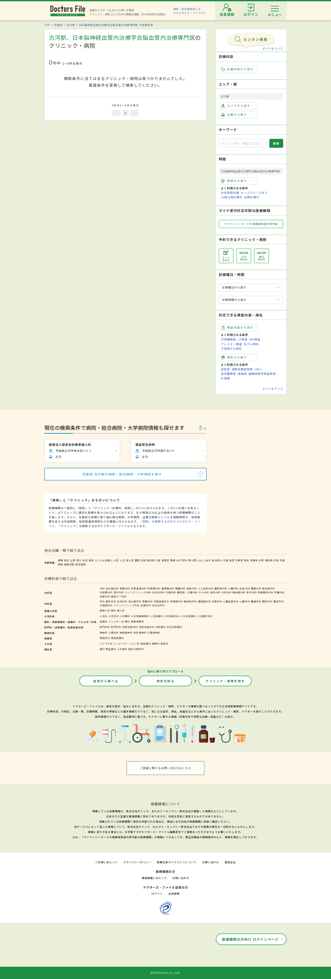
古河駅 (70, 25)
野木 (185, 560)
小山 (199, 560)
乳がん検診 (251, 344)
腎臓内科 (180, 588)
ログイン (157, 893)
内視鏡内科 (106, 592)
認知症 (225, 369)
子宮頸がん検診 (231, 349)
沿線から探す (234, 114)
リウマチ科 (106, 643)
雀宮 (232, 560)
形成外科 (122, 601)
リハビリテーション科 (127, 643)
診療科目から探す (237, 69)
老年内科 (251, 592)
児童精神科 (154, 632)
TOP (47, 25)
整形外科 (111, 601)
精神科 (104, 632)
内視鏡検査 (228, 339)
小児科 (104, 616)
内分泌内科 (158, 592)
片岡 (276, 560)
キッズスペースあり (254, 193)
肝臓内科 (279, 592)
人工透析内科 (206, 588)
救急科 (164, 643)
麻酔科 (156, 643)
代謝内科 (171, 592)
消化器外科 (134, 601)
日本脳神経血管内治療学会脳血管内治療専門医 (108, 25)
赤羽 (85, 560)
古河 (179, 560)
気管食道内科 (138, 588)
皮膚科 (104, 621)
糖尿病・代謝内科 (187, 592)
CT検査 (242, 339)
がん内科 (204, 592)
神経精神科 (126, 632)
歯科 (102, 649)
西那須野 (69, 564)
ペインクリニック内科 (138, 592)
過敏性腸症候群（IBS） (248, 369)
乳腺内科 (105, 596)
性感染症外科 (146, 627)
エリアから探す (235, 106)
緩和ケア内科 (119, 596)
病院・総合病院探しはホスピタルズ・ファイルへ (189, 10)
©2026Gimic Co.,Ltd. (165, 972)
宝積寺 (254, 560)
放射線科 (146, 643)
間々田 (192, 560)
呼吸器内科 (154, 588)
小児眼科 (125, 616)
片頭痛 (225, 378)
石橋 (225, 560)
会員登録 (174, 893)
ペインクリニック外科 (127, 605)
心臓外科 (244, 601)
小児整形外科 (205, 616)
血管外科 (146, 605)
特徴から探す (234, 181)
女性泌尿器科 (174, 627)
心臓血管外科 (231, 601)
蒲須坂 (269, 560)
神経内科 (191, 588)
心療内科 (113, 632)
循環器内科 (167, 588)
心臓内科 (233, 588)
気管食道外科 (161, 601)
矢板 (282, 560)
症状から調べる (105, 681)
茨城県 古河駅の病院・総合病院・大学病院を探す (122, 474)
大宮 (116, 560)
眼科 (127, 621)
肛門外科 (116, 627)
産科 (113, 610)
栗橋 (172, 560)
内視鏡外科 (106, 605)
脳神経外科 (190, 601)
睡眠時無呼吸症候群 (262, 374)
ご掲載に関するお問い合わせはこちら (165, 768)
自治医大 (217, 560)
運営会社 (230, 862)
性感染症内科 (130, 627)
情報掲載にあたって (154, 878)
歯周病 (242, 374)
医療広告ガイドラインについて (176, 862)
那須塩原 (81, 564)
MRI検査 (254, 339)
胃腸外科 (147, 601)
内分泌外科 (158, 605)
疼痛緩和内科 (265, 592)
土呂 (122, 560)
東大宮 (130, 560)
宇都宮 (239, 560)
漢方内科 (119, 592)
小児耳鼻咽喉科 (140, 616)
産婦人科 (105, 610)
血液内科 (244, 588)
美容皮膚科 (117, 638)
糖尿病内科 (220, 588)
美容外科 (105, 638)
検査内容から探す (237, 327)
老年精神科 (139, 632)
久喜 (158, 560)
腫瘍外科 (256, 601)
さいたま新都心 (104, 560)
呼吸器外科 (176, 601)
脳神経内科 (239, 592)
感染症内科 (268, 588)
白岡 (143, 560)
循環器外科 (204, 601)
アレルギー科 (116, 621)
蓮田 (137, 560)
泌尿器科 (160, 627)
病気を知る (166, 681)
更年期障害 (228, 374)
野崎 (60, 564)
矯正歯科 (111, 649)
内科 (102, 588)
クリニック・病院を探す (225, 681)
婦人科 (121, 610)
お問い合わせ (210, 862)
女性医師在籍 (230, 193)
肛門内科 (105, 627)
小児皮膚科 (156, 616)
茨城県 (58, 25)
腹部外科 (278, 601)
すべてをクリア (272, 49)
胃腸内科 (125, 588)
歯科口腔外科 (136, 649)
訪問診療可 (251, 197)
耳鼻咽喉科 (137, 621)
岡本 (246, 560)
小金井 (207, 560)
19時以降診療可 (232, 197)
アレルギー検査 (231, 344)
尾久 (79, 560)
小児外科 (113, 616)
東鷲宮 (165, 560)
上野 (72, 560)
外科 (102, 601)
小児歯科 (122, 649)
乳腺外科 (217, 601)
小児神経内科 (172, 616)
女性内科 (226, 592)
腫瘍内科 (256, 588)
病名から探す (234, 357)
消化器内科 (112, 588)
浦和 (91, 560)
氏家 (261, 560)
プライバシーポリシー (137, 862)
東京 (66, 560)
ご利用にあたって (106, 862)
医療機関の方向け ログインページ (250, 939)
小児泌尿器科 (188, 616)
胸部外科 (267, 601)
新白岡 (150, 560)
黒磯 (60, 560)
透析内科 (215, 592)
